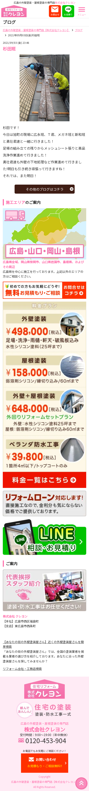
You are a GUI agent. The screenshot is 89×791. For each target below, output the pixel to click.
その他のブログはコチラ (44, 189)
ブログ (79, 30)
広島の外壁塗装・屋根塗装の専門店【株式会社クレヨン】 (36, 30)
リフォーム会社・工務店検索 (22, 669)
